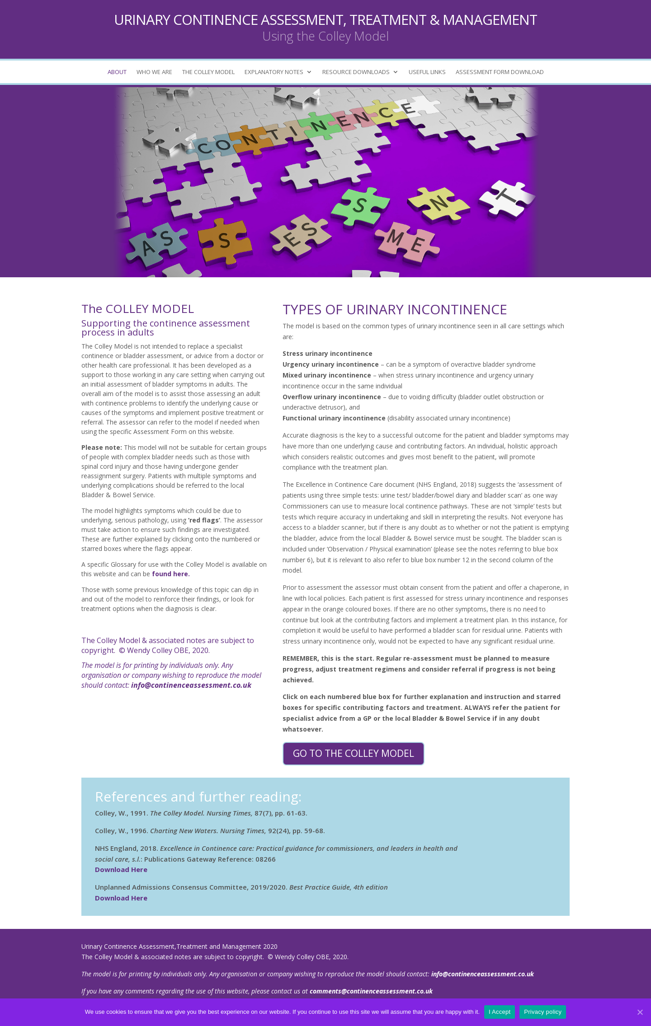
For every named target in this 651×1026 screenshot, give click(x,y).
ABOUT (117, 72)
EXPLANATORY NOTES (274, 72)
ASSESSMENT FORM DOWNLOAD (500, 72)
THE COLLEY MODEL (208, 72)
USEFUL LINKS (427, 72)
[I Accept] (639, 1012)
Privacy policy (542, 1011)
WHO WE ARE (154, 72)
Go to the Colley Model (353, 753)
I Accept (499, 1011)
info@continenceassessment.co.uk (191, 685)
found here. (171, 573)
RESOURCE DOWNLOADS (356, 72)
